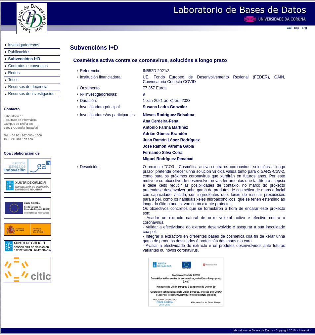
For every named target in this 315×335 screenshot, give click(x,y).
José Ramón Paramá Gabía (168, 146)
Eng (304, 27)
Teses (13, 79)
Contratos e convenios (28, 66)
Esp (296, 27)
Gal (289, 27)
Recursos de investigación (31, 93)
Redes (14, 73)
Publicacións (19, 52)
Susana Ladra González (165, 107)
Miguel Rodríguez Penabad (168, 159)
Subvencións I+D (24, 59)
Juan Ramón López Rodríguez (171, 140)
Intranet (304, 330)
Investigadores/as (23, 45)
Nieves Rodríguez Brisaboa (168, 115)
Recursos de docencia (28, 86)
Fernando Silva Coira (163, 152)
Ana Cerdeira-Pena (160, 121)
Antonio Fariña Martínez (165, 127)
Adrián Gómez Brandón (165, 133)
